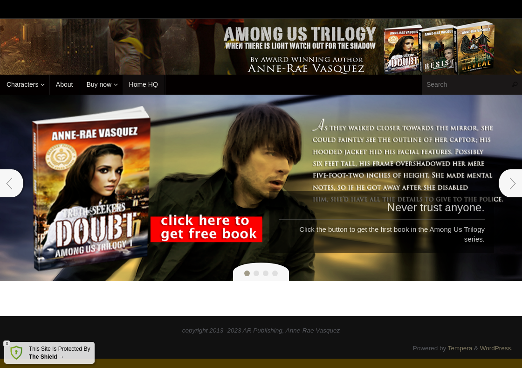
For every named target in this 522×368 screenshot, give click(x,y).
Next (510, 183)
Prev (11, 183)
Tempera (460, 348)
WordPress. (496, 348)
